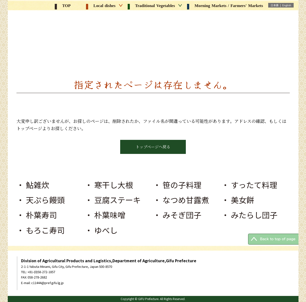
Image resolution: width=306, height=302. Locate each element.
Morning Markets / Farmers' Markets (225, 5)
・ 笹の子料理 (177, 184)
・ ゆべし (101, 230)
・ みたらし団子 (249, 214)
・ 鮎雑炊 (32, 184)
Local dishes (104, 5)
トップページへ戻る (153, 147)
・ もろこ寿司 (40, 230)
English (286, 5)
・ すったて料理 (249, 184)
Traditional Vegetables (155, 5)
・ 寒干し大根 (109, 184)
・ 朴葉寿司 (36, 214)
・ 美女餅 (237, 199)
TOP (63, 5)
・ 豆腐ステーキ (113, 199)
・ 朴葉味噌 (105, 214)
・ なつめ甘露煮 (181, 199)
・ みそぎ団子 (177, 214)
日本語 (275, 5)
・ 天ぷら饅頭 (40, 199)
